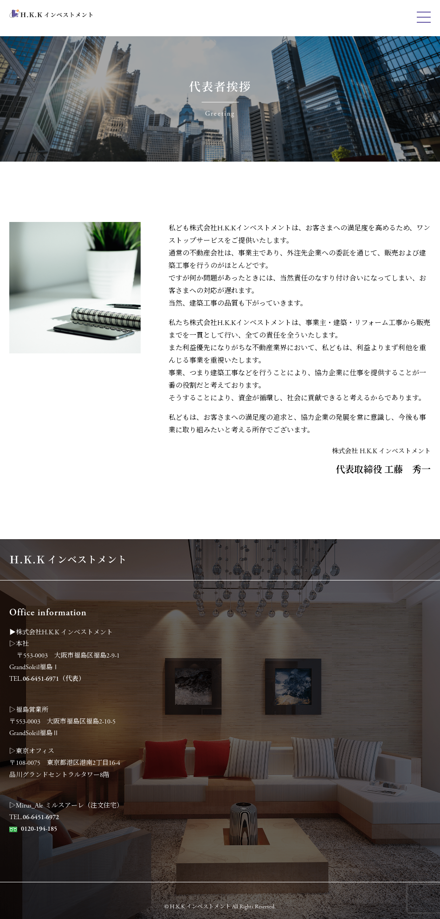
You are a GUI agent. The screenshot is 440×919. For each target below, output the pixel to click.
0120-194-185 (39, 829)
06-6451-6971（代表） (54, 679)
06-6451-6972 (41, 817)
